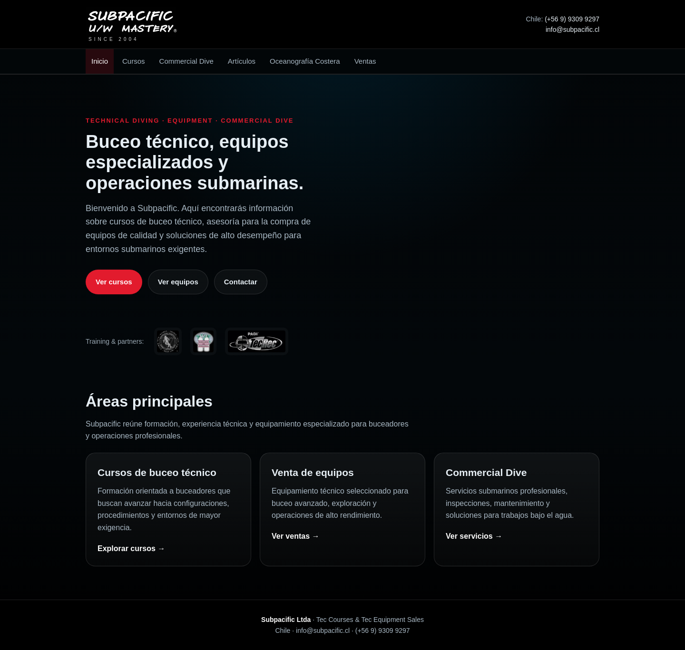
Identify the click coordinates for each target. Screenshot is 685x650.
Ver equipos (178, 282)
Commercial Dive (186, 61)
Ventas (365, 61)
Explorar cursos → (131, 548)
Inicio (99, 61)
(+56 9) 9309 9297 (572, 19)
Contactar (240, 282)
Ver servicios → (474, 536)
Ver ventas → (296, 536)
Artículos (241, 61)
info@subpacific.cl (572, 29)
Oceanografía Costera (305, 61)
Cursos (133, 61)
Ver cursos (114, 282)
